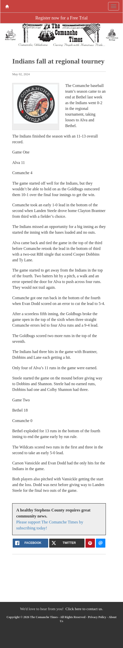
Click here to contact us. (84, 609)
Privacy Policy (97, 617)
